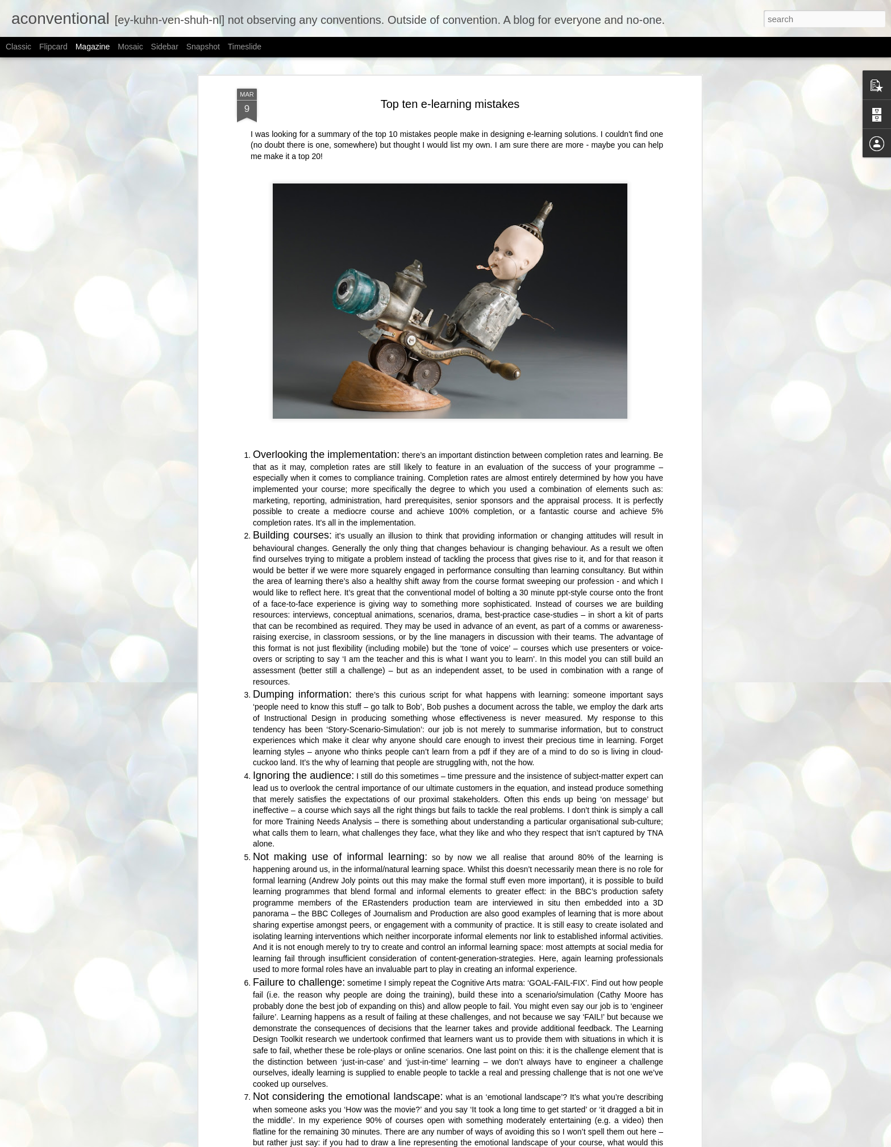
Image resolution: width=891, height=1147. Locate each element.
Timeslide (244, 46)
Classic (18, 46)
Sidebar (164, 46)
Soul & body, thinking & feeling (392, 1005)
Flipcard (53, 46)
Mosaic (130, 46)
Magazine (93, 46)
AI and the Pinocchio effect (385, 1134)
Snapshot (203, 46)
